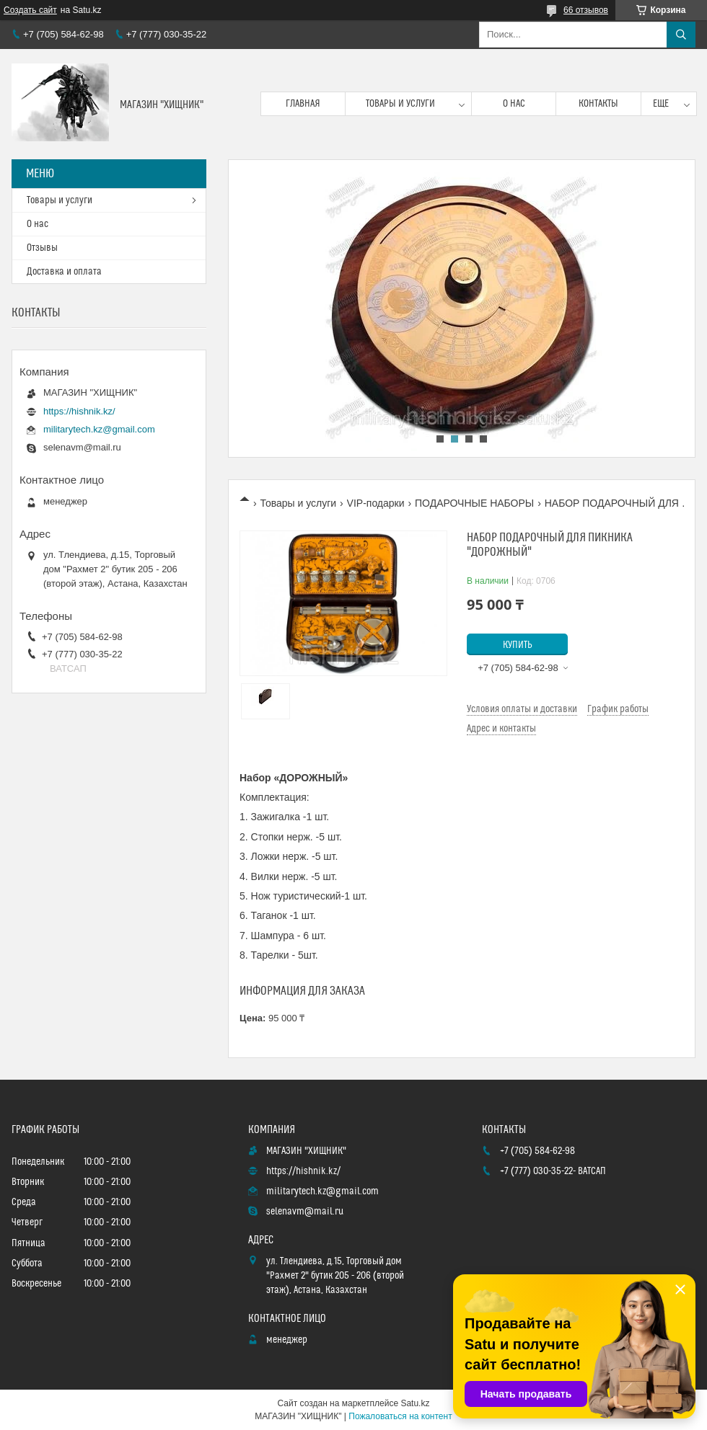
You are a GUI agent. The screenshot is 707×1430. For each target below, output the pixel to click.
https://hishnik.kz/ (79, 411)
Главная (303, 104)
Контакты (598, 104)
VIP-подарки (376, 503)
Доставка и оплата (64, 271)
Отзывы (42, 248)
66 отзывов (585, 10)
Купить (517, 645)
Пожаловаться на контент (400, 1416)
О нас (514, 104)
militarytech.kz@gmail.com (99, 429)
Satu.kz (414, 1403)
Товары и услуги (400, 104)
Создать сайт (30, 10)
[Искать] (681, 35)
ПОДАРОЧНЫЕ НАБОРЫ (474, 503)
